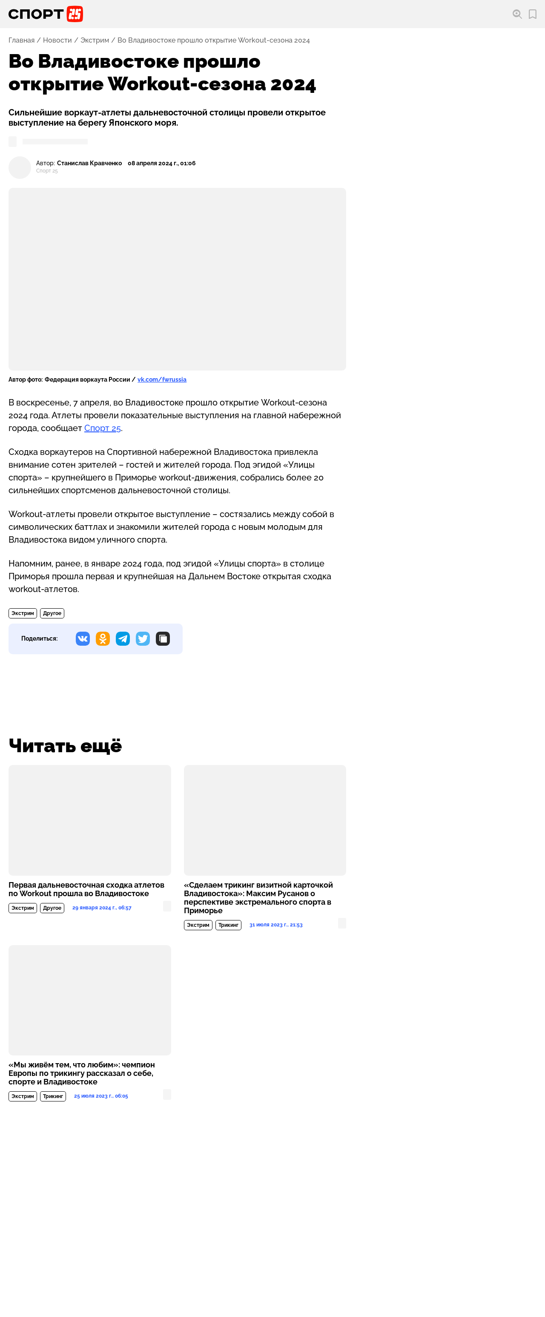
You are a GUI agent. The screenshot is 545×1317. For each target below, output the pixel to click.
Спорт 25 (102, 428)
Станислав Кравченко (89, 163)
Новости (57, 40)
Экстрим (94, 40)
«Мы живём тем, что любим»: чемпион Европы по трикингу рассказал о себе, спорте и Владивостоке (82, 1073)
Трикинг (228, 925)
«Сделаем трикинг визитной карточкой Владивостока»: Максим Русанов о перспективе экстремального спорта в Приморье (258, 898)
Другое (52, 613)
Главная (21, 40)
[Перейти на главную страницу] (46, 14)
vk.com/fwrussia (162, 379)
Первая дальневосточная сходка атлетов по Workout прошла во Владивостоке (86, 889)
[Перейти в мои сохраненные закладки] (532, 14)
